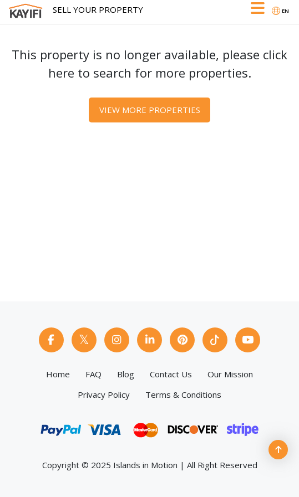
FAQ (93, 374)
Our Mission (230, 374)
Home (58, 374)
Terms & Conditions (183, 394)
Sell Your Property (98, 9)
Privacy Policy (104, 394)
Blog (125, 374)
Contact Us (171, 374)
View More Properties (149, 109)
